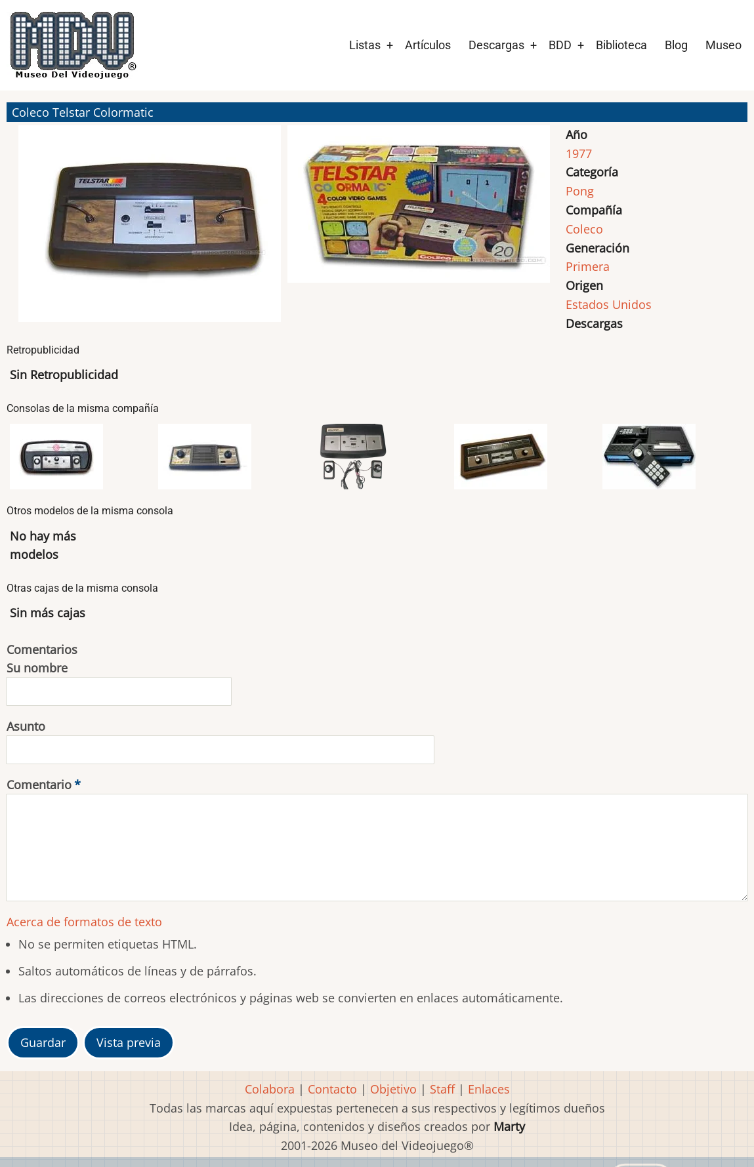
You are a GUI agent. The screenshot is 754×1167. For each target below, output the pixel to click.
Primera (588, 266)
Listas (365, 45)
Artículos (428, 45)
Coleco (584, 229)
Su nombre (37, 668)
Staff (442, 1089)
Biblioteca (621, 45)
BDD (560, 45)
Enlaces (489, 1089)
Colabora (270, 1089)
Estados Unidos (609, 304)
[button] (149, 229)
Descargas (496, 45)
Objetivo (393, 1089)
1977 (579, 153)
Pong (580, 191)
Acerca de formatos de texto (84, 922)
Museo (723, 45)
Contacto (332, 1089)
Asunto (26, 726)
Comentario (39, 784)
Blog (676, 45)
